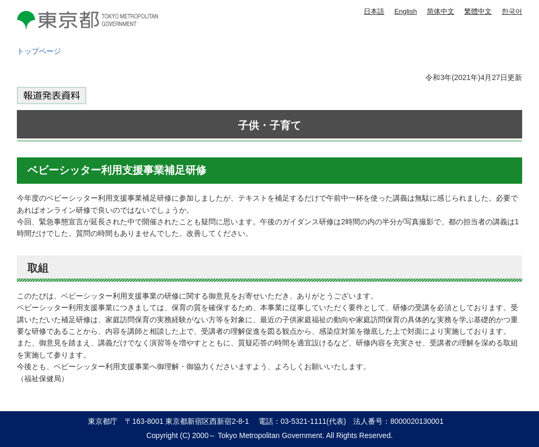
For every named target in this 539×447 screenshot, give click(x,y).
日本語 (374, 11)
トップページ (39, 51)
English (405, 11)
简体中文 (440, 11)
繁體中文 (478, 11)
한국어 (512, 11)
